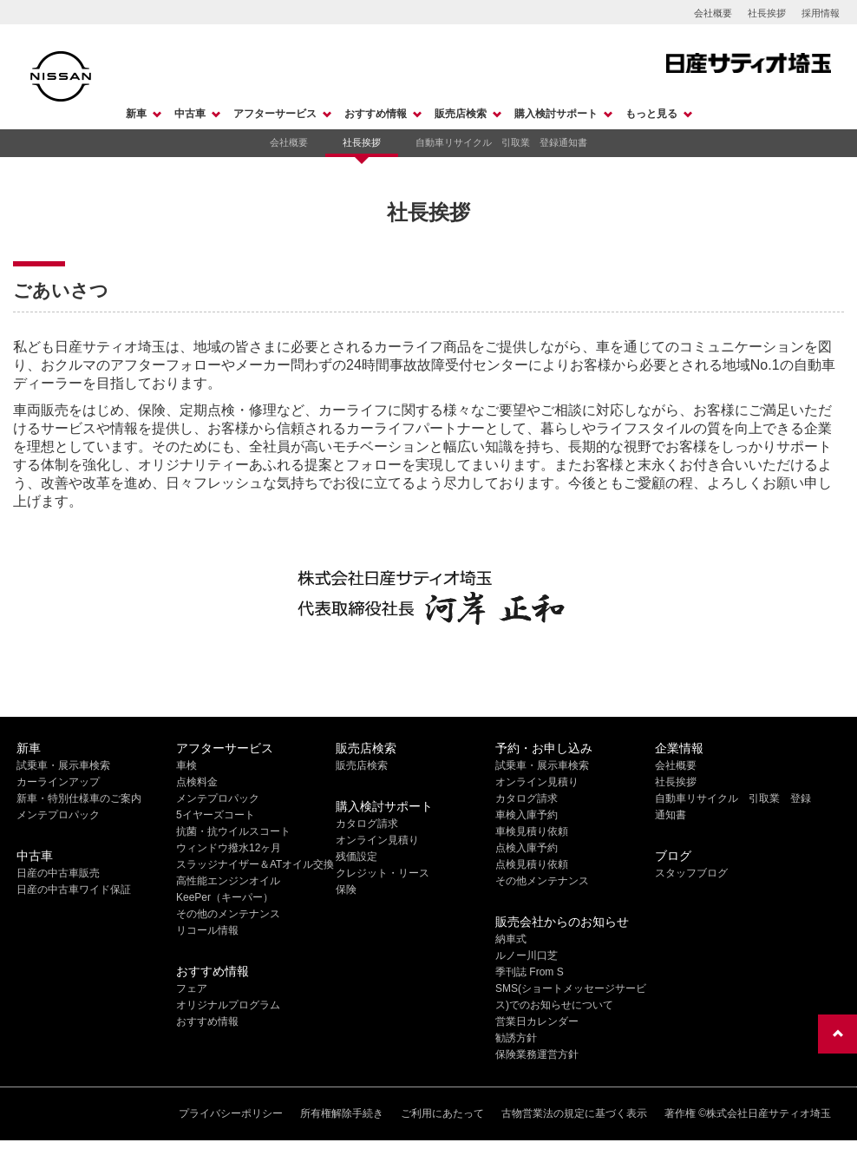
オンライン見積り (377, 840)
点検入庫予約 (526, 848)
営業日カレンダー (537, 1021)
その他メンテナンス (542, 881)
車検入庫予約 (526, 815)
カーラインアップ (58, 782)
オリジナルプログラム (228, 1005)
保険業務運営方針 (537, 1054)
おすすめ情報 (375, 114)
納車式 (511, 939)
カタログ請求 (367, 823)
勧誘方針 (516, 1038)
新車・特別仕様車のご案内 (78, 798)
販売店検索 (461, 114)
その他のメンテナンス (228, 914)
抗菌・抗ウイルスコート (233, 831)
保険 (346, 889)
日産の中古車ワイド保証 (73, 889)
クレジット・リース (382, 873)
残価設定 (356, 856)
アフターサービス (275, 114)
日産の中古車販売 (58, 873)
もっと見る (651, 114)
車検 (186, 765)
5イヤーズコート (215, 815)
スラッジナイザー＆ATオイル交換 (255, 864)
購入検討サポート (556, 114)
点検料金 (197, 782)
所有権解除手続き (341, 1113)
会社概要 (713, 13)
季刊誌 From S (529, 972)
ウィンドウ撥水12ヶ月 (228, 848)
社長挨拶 (767, 13)
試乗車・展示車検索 (63, 765)
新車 (136, 114)
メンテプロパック (58, 815)
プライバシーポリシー (231, 1113)
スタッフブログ (691, 873)
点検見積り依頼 (531, 864)
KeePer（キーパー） (224, 897)
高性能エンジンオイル (228, 881)
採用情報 (820, 13)
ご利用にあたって (442, 1113)
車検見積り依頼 (531, 831)
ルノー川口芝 (526, 955)
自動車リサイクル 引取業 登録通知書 (501, 142)
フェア (191, 988)
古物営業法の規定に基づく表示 (574, 1113)
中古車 (190, 114)
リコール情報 (207, 930)
